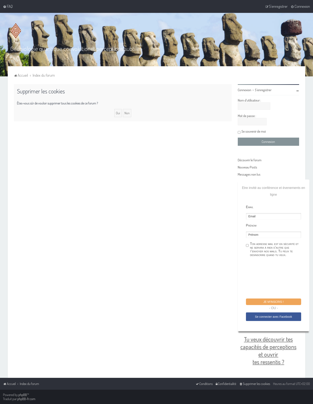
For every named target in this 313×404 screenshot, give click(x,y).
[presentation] (277, 278)
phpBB (22, 395)
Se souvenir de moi (253, 131)
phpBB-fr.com (26, 399)
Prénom (251, 225)
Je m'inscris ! (273, 301)
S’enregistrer (263, 90)
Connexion (244, 90)
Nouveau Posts (247, 167)
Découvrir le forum (249, 160)
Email (249, 207)
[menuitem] (8, 6)
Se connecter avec (273, 316)
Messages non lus (249, 174)
